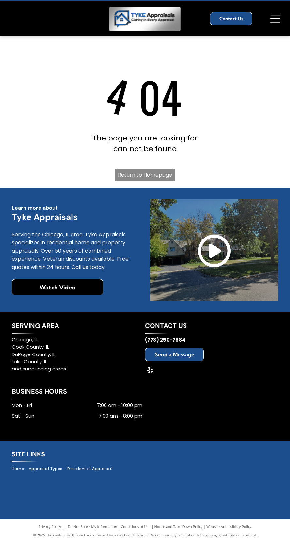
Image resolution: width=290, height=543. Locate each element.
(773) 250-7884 (165, 340)
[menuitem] (20, 469)
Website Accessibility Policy (228, 526)
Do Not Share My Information (92, 526)
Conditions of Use (136, 526)
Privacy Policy (50, 526)
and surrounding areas (39, 368)
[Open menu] (275, 19)
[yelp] (150, 371)
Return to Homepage (145, 175)
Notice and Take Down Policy (178, 526)
